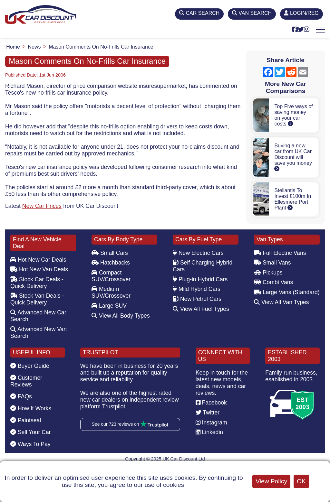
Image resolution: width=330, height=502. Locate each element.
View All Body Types (121, 315)
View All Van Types (281, 302)
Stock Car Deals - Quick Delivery (36, 282)
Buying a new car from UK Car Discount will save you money (293, 157)
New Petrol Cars (197, 299)
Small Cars (110, 253)
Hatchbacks (111, 262)
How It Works (30, 408)
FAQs (21, 396)
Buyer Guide (29, 366)
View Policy (271, 481)
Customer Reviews (26, 381)
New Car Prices (42, 206)
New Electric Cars (198, 253)
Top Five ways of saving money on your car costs (293, 115)
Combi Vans (273, 282)
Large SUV (109, 305)
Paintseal (25, 420)
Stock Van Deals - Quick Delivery (37, 299)
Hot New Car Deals (38, 259)
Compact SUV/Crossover (111, 276)
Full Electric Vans (280, 253)
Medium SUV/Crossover (111, 292)
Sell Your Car (30, 432)
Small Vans (272, 262)
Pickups (268, 272)
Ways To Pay (30, 444)
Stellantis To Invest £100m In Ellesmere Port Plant (292, 199)
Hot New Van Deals (39, 269)
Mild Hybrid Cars (196, 289)
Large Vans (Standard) (287, 292)
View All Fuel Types (201, 309)
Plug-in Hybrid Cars (200, 279)
